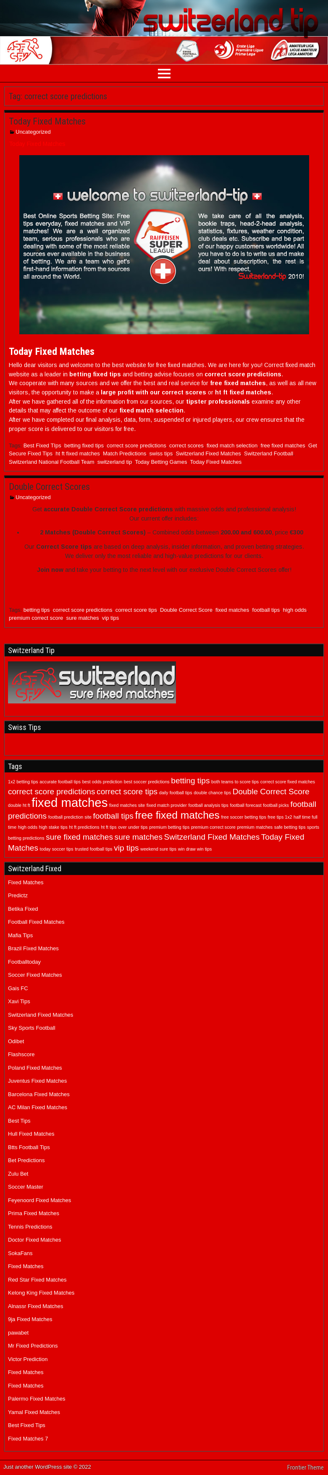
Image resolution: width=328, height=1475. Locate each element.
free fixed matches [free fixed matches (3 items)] (177, 815)
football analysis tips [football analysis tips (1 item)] (208, 805)
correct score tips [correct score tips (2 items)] (127, 791)
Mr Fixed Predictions (33, 1346)
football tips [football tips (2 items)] (113, 816)
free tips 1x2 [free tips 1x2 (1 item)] (280, 816)
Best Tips (19, 1121)
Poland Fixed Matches (35, 1068)
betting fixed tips (84, 445)
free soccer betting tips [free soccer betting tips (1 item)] (243, 816)
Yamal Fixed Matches (34, 1412)
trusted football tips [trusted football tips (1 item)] (93, 848)
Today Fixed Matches (47, 121)
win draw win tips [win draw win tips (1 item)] (195, 848)
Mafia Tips (20, 935)
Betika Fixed (23, 909)
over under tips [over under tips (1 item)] (133, 827)
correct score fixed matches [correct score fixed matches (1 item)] (287, 781)
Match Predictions (124, 453)
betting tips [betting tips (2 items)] (190, 780)
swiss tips (161, 453)
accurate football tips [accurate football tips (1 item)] (60, 781)
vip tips (110, 618)
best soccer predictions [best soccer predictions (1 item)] (147, 781)
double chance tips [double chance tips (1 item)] (212, 792)
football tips (266, 610)
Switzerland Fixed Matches (208, 453)
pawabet (18, 1333)
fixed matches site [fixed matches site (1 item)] (127, 805)
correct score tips (136, 610)
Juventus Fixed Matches (37, 1081)
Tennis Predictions (30, 1227)
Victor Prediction (27, 1359)
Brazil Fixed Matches (33, 948)
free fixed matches (283, 445)
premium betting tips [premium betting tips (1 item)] (169, 827)
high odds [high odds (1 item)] (27, 827)
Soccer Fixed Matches (35, 975)
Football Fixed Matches (36, 922)
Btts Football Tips (29, 1147)
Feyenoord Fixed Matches (39, 1200)
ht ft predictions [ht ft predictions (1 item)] (84, 827)
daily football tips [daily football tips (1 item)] (175, 792)
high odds (295, 610)
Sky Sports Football (31, 1028)
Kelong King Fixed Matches (41, 1293)
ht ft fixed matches (77, 453)
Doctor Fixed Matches (34, 1240)
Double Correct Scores (49, 486)
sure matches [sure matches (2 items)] (139, 837)
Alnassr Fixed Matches (35, 1306)
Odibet (16, 1041)
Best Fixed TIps (42, 445)
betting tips (37, 610)
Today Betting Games (161, 462)
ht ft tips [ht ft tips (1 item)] (108, 827)
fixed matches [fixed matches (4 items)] (69, 802)
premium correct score (36, 618)
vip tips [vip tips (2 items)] (126, 847)
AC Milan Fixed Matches (37, 1107)
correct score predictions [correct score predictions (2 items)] (51, 791)
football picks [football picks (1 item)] (276, 805)
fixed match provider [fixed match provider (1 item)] (167, 805)
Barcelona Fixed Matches (39, 1094)
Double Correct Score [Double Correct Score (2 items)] (271, 791)
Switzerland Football (268, 453)
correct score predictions (136, 445)
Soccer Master (25, 1187)
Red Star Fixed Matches (37, 1280)
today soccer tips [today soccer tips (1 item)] (56, 848)
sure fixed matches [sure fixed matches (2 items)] (79, 837)
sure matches (82, 618)
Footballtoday (24, 962)
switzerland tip (114, 462)
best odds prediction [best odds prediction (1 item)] (102, 781)
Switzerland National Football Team (51, 462)
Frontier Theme (305, 1467)
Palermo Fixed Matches (37, 1399)
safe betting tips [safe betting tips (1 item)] (290, 827)
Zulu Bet (18, 1174)
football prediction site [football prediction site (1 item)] (70, 816)
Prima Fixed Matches (33, 1213)
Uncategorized (33, 132)
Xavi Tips (19, 1001)
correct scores (186, 445)
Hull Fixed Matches (31, 1134)
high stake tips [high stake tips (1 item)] (53, 827)
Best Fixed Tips (26, 1425)
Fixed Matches (26, 882)
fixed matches (232, 610)
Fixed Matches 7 (28, 1438)
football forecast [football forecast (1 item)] (245, 805)
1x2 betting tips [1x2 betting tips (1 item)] (23, 781)
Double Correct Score (186, 610)
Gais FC (18, 988)
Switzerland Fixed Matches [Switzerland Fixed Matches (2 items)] (212, 837)
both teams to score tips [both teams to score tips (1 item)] (235, 781)
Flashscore (21, 1054)
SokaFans (20, 1253)
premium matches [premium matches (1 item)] (255, 827)
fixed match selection (232, 445)
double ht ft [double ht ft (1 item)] (19, 805)
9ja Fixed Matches (30, 1319)
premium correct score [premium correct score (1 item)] (213, 827)
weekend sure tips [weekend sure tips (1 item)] (158, 848)
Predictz (18, 895)
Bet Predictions (26, 1160)
